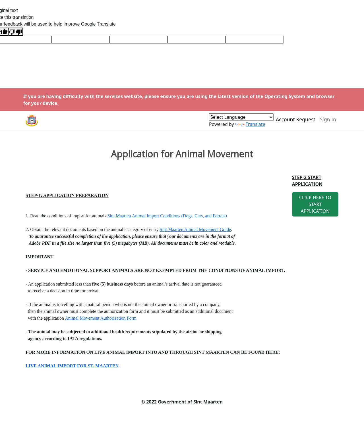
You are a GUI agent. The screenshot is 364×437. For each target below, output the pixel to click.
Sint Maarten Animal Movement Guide (195, 229)
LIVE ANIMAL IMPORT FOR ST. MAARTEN (72, 365)
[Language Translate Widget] (241, 119)
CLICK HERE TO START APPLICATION (315, 204)
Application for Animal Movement (182, 154)
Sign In (328, 121)
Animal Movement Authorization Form (100, 318)
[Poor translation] (15, 32)
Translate (250, 127)
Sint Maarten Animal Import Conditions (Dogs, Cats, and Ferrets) (167, 215)
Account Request (295, 121)
